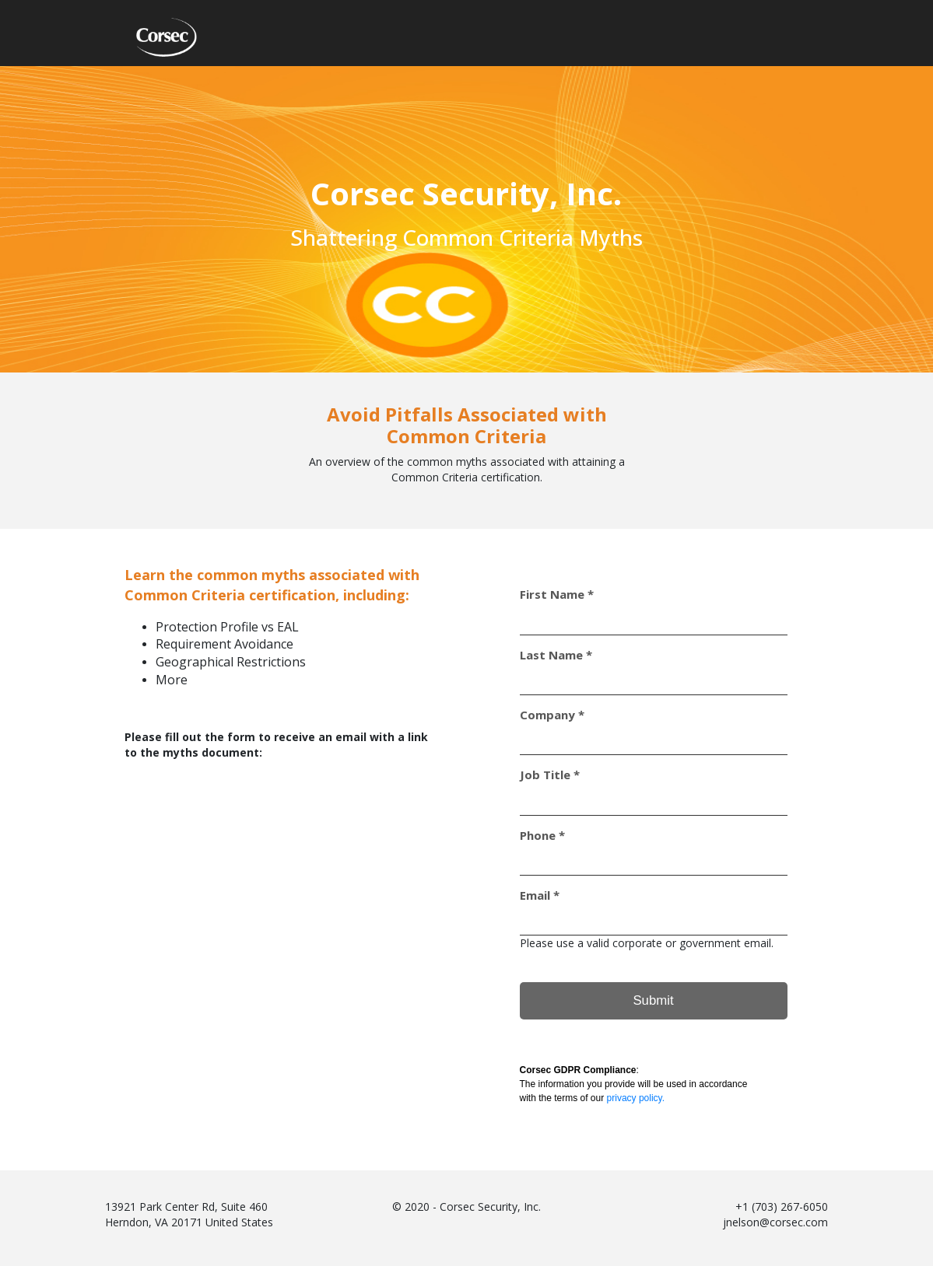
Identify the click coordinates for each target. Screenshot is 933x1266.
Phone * (542, 835)
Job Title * (550, 775)
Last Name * (556, 655)
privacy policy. (636, 1098)
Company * (552, 715)
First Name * (557, 594)
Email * (539, 895)
